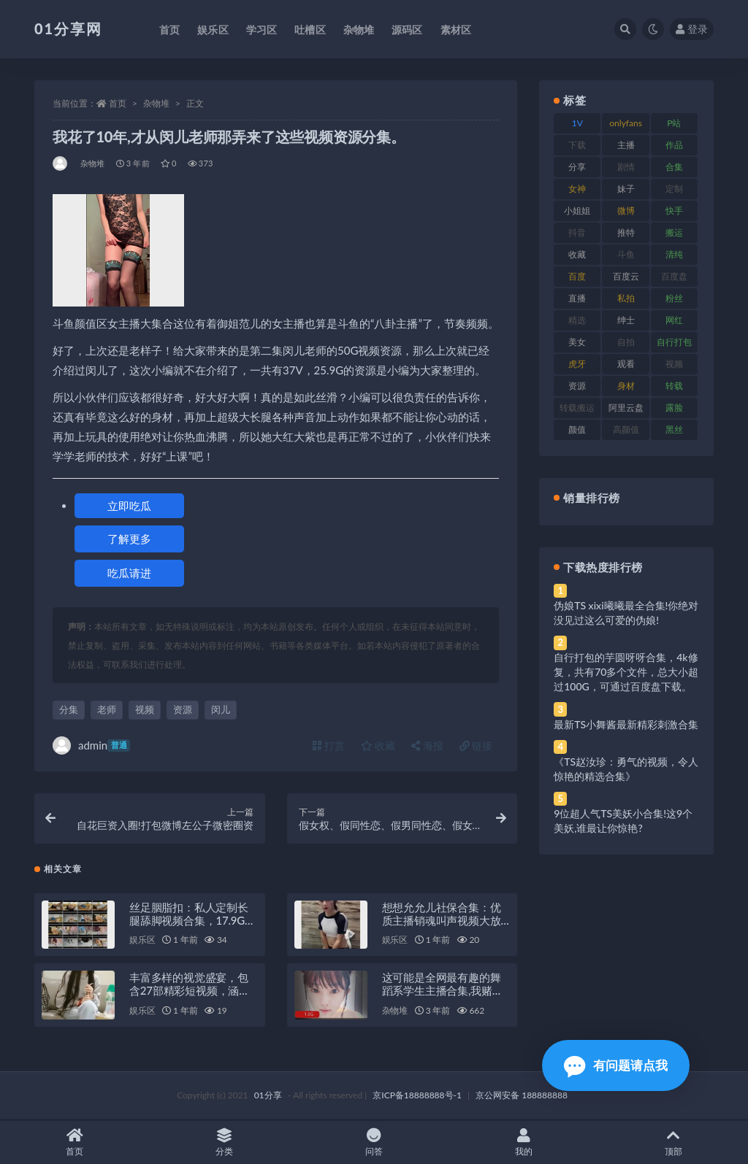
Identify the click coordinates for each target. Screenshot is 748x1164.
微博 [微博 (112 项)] (626, 210)
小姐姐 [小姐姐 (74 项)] (577, 210)
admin (91, 745)
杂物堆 (156, 103)
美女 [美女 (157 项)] (577, 341)
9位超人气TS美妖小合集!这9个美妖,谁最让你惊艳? (623, 820)
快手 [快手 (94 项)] (674, 210)
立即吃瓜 (129, 505)
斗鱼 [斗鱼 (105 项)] (626, 254)
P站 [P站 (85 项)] (674, 122)
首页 (117, 103)
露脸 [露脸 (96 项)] (674, 407)
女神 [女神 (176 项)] (577, 188)
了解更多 (129, 538)
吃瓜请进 (129, 572)
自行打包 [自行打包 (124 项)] (674, 341)
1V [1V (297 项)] (577, 122)
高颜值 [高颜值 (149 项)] (626, 429)
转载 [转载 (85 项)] (674, 385)
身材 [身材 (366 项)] (626, 385)
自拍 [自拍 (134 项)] (626, 341)
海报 (427, 745)
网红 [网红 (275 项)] (674, 320)
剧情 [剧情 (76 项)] (626, 166)
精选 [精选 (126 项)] (577, 320)
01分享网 (68, 28)
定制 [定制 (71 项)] (674, 188)
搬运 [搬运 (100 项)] (674, 232)
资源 (182, 709)
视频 (144, 709)
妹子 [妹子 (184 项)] (626, 188)
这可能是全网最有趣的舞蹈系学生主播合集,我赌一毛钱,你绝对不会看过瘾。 (442, 991)
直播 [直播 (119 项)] (577, 298)
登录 (692, 29)
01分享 (268, 1096)
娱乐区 (142, 941)
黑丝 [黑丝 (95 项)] (674, 429)
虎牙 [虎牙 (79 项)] (577, 363)
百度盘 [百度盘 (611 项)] (674, 276)
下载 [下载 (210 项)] (577, 144)
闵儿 (220, 709)
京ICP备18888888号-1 (417, 1096)
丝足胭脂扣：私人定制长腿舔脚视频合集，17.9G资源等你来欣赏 (192, 921)
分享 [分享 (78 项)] (577, 166)
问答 (374, 1142)
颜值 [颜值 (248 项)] (577, 429)
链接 (476, 745)
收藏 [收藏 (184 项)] (577, 254)
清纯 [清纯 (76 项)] (674, 254)
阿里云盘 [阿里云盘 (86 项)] (626, 407)
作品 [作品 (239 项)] (674, 144)
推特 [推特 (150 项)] (626, 232)
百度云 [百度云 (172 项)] (626, 276)
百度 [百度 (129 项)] (577, 276)
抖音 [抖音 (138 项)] (577, 232)
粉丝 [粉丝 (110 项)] (674, 298)
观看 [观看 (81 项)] (626, 363)
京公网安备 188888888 (522, 1096)
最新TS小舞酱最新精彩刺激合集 (626, 724)
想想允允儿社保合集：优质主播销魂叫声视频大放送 (441, 921)
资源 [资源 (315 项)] (577, 385)
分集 (68, 709)
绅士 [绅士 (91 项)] (626, 320)
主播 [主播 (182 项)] (626, 144)
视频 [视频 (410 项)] (674, 363)
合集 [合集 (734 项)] (674, 166)
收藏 (378, 745)
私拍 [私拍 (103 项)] (626, 298)
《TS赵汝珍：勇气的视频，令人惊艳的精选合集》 (626, 768)
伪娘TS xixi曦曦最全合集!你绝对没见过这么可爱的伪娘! (626, 612)
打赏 (329, 745)
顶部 (673, 1142)
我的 (523, 1142)
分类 (224, 1142)
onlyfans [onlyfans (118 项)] (625, 122)
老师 (106, 709)
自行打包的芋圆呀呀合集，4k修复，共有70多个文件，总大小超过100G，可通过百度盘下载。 (626, 672)
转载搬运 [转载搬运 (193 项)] (577, 407)
